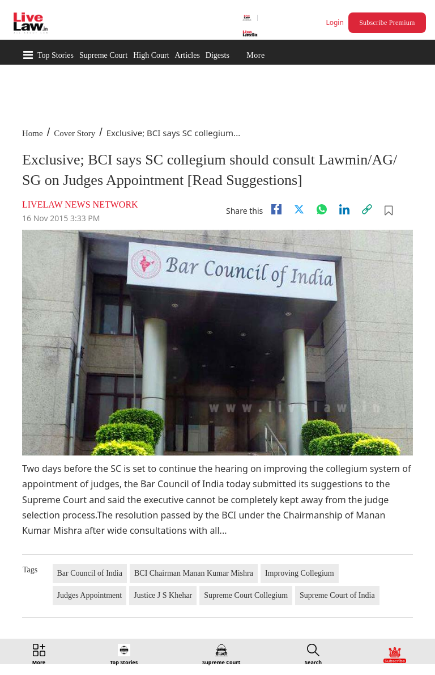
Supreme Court (103, 55)
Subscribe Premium (387, 23)
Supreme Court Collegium (246, 595)
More (255, 55)
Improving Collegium (299, 573)
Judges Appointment (89, 595)
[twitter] (299, 209)
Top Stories (55, 55)
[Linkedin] (344, 209)
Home (32, 133)
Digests (217, 55)
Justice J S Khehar (163, 595)
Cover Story (74, 133)
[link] (367, 209)
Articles (187, 55)
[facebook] (276, 209)
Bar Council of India (89, 573)
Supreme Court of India (337, 595)
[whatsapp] (322, 209)
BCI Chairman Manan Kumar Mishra (193, 573)
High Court (151, 55)
